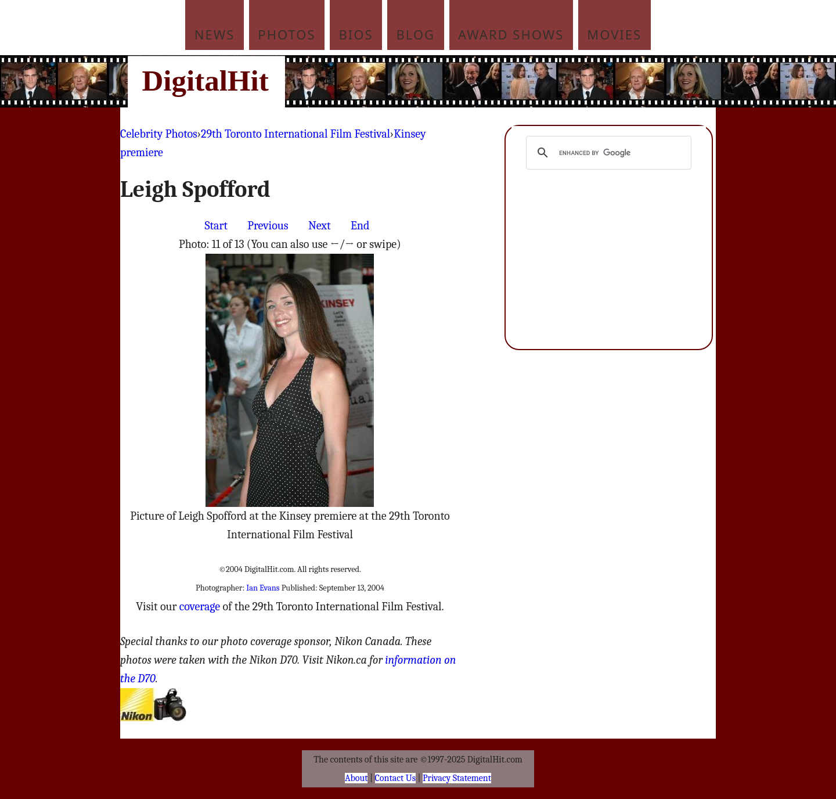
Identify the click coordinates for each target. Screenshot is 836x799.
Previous (267, 225)
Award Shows (511, 34)
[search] (607, 153)
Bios (356, 34)
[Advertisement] (496, 81)
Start (216, 225)
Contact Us (395, 778)
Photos (286, 34)
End (360, 225)
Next (319, 225)
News (214, 34)
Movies (614, 34)
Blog (416, 34)
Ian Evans (262, 588)
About (356, 778)
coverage (199, 606)
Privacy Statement (457, 778)
